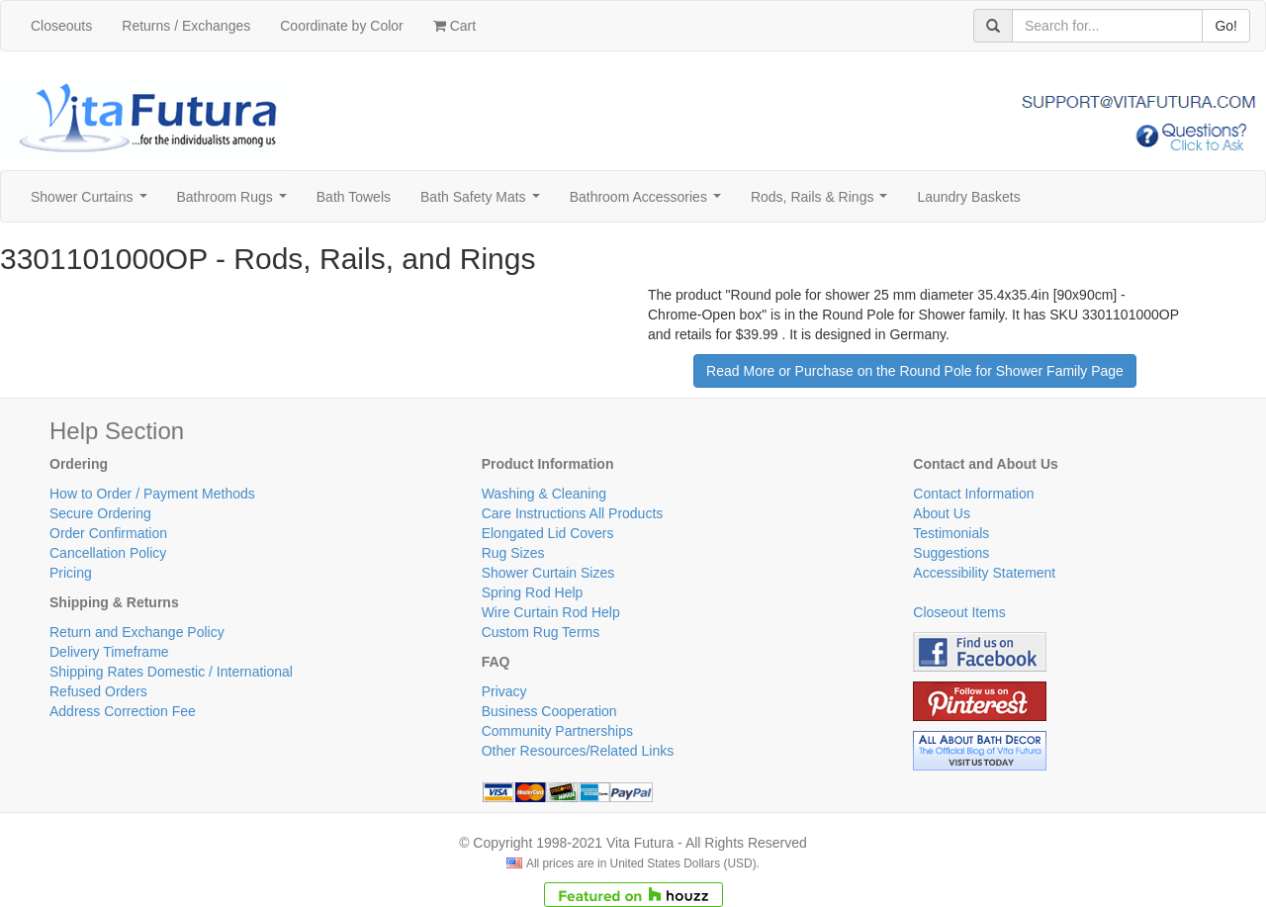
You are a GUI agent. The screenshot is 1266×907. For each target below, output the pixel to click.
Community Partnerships (557, 731)
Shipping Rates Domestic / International (171, 672)
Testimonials (951, 533)
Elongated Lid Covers (548, 533)
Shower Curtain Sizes (548, 573)
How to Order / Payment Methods (152, 493)
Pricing (70, 573)
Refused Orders (98, 691)
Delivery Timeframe (109, 652)
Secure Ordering (100, 513)
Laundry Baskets (968, 197)
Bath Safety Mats (483, 202)
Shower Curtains (92, 202)
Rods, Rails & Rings (823, 202)
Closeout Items (959, 612)
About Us (941, 513)
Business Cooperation (549, 711)
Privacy (504, 691)
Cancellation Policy (107, 553)
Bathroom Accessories (649, 202)
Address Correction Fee (122, 711)
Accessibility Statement (984, 573)
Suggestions (951, 553)
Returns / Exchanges (186, 26)
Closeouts (61, 26)
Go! (1226, 26)
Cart (454, 26)
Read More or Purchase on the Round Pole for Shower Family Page (915, 371)
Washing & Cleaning (544, 493)
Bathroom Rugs (236, 202)
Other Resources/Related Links (578, 751)
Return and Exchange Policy (137, 632)
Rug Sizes (513, 553)
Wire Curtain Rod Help (551, 612)
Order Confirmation (108, 533)
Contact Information (973, 493)
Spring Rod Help (533, 592)
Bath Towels (353, 197)
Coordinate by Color (342, 26)
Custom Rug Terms (541, 632)
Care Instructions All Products (573, 513)
